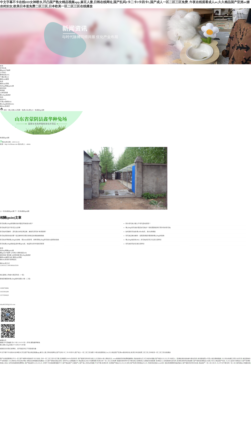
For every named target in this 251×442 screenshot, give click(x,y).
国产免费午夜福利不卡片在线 (29, 358)
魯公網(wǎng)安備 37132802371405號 (12, 345)
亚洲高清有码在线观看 (185, 361)
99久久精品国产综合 (218, 361)
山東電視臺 (4, 93)
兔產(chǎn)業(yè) (27, 110)
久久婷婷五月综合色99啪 (17, 361)
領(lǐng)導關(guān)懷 (7, 86)
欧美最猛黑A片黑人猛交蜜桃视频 (209, 358)
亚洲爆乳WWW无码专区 (68, 358)
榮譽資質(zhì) (4, 75)
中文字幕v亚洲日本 (101, 363)
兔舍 (1, 81)
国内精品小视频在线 (243, 363)
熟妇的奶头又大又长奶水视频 (144, 358)
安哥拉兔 (3, 68)
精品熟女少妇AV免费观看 (88, 361)
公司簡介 (3, 72)
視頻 (1, 97)
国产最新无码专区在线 (86, 358)
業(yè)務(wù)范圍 (14, 110)
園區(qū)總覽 (4, 79)
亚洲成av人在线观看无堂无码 (166, 361)
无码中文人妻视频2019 (70, 361)
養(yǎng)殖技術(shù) (7, 104)
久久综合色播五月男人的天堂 (232, 358)
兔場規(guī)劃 (39, 110)
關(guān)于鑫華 (5, 70)
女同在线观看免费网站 (16, 363)
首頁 (1, 66)
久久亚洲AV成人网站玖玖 (103, 358)
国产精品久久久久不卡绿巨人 (165, 358)
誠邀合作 (3, 340)
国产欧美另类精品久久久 (138, 363)
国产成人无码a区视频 (86, 363)
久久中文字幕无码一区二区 (226, 363)
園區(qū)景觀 (4, 84)
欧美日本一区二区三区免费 (106, 361)
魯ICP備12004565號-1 (19, 342)
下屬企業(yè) (4, 77)
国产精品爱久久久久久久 (33, 363)
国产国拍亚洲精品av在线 (201, 361)
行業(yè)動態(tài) (5, 102)
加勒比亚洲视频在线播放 (35, 361)
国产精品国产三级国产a (70, 363)
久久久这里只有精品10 (234, 361)
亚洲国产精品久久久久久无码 (119, 363)
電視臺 (2, 90)
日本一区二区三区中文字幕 (50, 358)
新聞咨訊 (13, 259)
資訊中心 (3, 99)
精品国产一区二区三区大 (207, 363)
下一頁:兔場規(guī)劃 (22, 211)
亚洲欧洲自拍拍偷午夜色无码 (187, 358)
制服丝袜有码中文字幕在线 (126, 361)
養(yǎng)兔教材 (5, 95)
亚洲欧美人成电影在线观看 (145, 361)
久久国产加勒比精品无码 (53, 361)
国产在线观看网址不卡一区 (9, 358)
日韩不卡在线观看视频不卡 (52, 363)
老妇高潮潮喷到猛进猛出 (173, 363)
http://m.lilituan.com (11, 144)
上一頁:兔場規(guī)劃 (7, 211)
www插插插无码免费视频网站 (123, 358)
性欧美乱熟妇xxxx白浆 (156, 363)
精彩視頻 (3, 88)
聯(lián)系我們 (5, 106)
